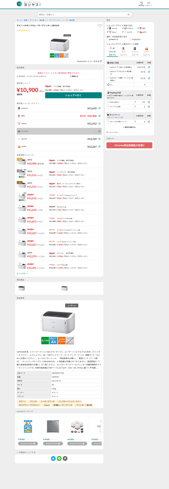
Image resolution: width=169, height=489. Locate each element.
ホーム (19, 20)
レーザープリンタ (47, 401)
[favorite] (100, 25)
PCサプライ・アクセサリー (29, 405)
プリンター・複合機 (84, 405)
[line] (59, 459)
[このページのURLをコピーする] (65, 458)
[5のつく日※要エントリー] (149, 121)
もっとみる (22, 273)
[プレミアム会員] (149, 106)
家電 (25, 20)
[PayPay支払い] (149, 102)
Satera (46, 405)
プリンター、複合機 (36, 20)
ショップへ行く (73, 95)
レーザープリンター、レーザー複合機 (60, 20)
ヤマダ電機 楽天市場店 (62, 86)
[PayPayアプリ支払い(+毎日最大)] (149, 67)
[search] (129, 14)
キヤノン (22, 401)
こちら (126, 95)
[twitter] (53, 459)
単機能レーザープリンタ (62, 405)
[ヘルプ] (135, 102)
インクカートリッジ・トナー (69, 401)
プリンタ (33, 401)
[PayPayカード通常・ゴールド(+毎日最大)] (149, 78)
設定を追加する (129, 127)
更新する (74, 76)
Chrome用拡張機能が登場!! (129, 145)
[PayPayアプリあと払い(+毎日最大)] (149, 71)
